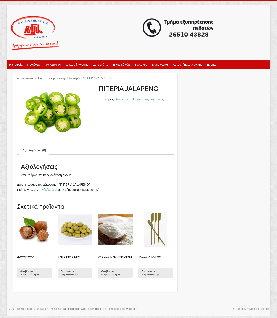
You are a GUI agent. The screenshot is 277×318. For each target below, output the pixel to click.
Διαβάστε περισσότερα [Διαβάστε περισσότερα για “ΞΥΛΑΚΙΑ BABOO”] (151, 273)
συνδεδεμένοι (48, 189)
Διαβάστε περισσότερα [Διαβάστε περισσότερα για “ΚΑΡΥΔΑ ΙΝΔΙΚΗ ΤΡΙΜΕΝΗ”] (110, 273)
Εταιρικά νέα (121, 64)
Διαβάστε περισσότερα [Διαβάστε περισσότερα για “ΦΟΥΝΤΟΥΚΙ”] (29, 273)
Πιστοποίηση (52, 64)
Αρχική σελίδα (25, 78)
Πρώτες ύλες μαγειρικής (51, 78)
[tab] (34, 150)
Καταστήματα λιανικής (187, 64)
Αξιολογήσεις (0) (34, 150)
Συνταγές (141, 64)
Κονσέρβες (75, 78)
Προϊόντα (33, 64)
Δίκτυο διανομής (77, 64)
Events (211, 64)
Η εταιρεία (16, 64)
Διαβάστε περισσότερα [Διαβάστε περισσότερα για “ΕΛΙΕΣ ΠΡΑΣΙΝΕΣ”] (70, 273)
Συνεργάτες (100, 64)
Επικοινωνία (159, 64)
